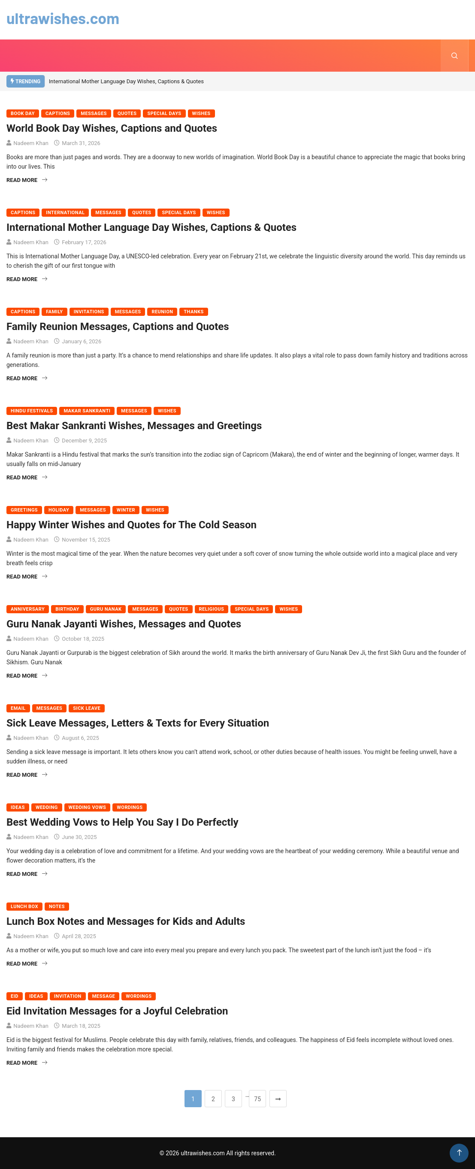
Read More (26, 180)
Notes (57, 906)
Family (54, 312)
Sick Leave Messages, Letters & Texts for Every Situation (137, 723)
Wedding (47, 807)
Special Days (164, 113)
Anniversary (28, 609)
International (65, 212)
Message (103, 996)
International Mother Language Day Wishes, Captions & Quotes (126, 81)
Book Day (23, 113)
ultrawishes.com (63, 18)
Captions (57, 113)
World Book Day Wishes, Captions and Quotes (111, 128)
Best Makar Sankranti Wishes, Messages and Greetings (134, 426)
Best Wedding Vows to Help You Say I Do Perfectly (122, 822)
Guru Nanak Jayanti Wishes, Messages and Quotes (123, 624)
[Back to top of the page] (459, 1153)
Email (18, 708)
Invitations (89, 312)
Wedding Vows (87, 807)
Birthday (67, 609)
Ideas (18, 807)
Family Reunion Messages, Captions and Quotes (117, 327)
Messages (94, 113)
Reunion (162, 312)
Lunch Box (24, 906)
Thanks (193, 312)
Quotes (127, 113)
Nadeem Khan (30, 143)
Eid (14, 996)
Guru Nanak (106, 609)
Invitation (68, 996)
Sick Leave (86, 708)
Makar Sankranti (87, 411)
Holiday (58, 510)
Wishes (201, 113)
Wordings (129, 807)
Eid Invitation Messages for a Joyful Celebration (117, 1011)
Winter (126, 510)
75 (257, 1099)
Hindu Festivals (32, 411)
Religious (211, 609)
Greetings (24, 510)
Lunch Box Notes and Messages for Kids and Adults (125, 921)
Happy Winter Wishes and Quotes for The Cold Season (131, 525)
